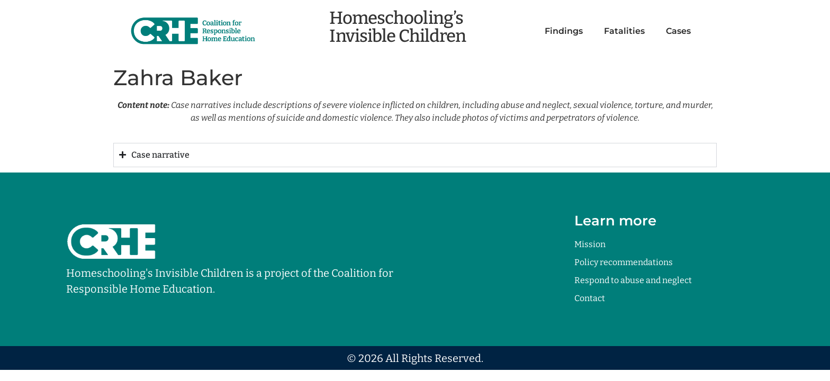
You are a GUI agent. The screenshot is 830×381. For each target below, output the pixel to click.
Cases (678, 31)
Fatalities (624, 31)
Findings (564, 31)
